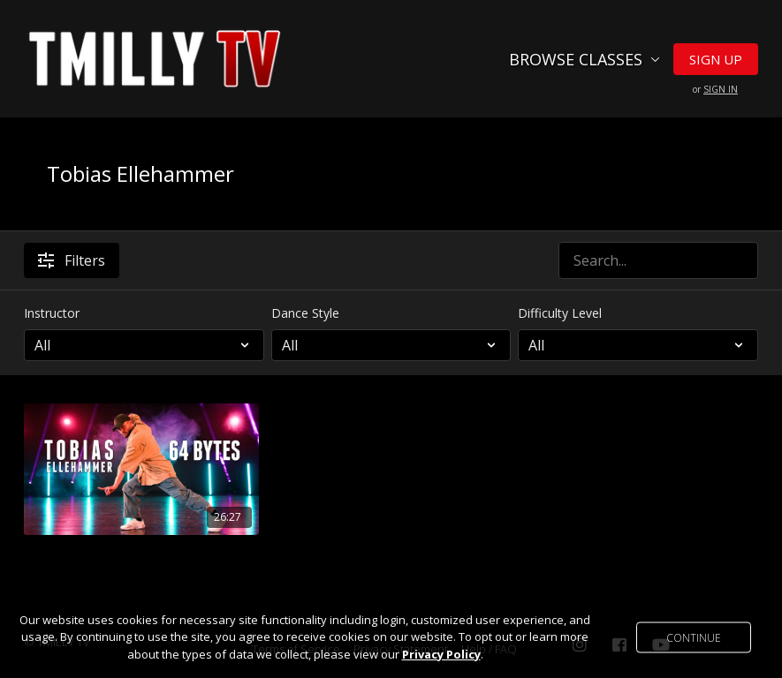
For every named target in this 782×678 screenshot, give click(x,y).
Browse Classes (584, 59)
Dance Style (305, 313)
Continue (693, 636)
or (715, 89)
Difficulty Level (560, 313)
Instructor (52, 313)
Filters (71, 260)
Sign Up (715, 59)
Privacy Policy (441, 654)
